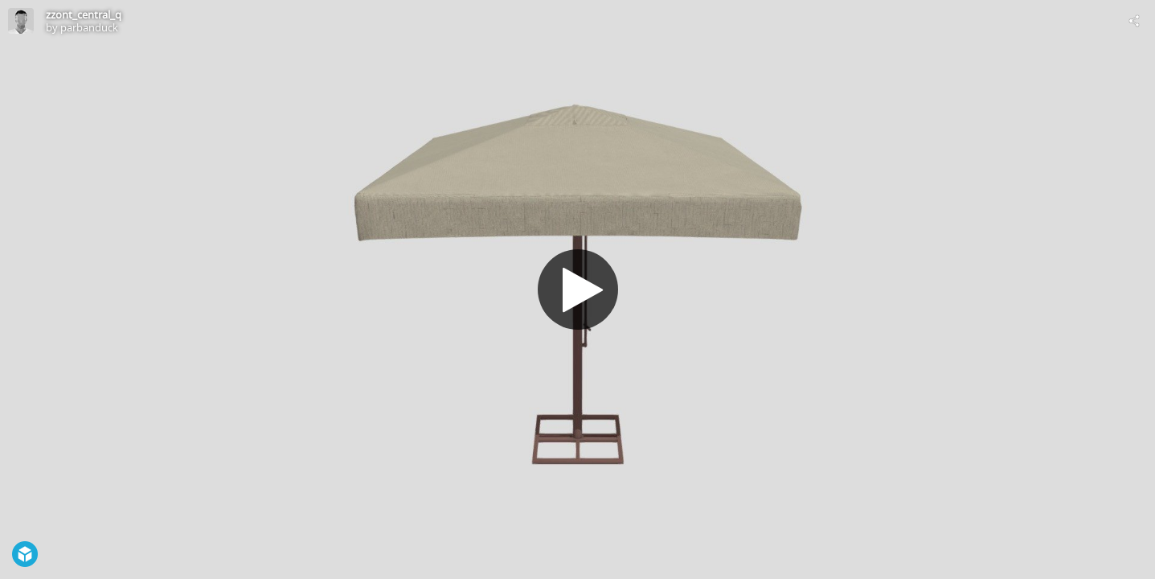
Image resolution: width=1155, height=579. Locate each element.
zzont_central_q (83, 14)
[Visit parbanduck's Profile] (21, 21)
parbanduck (89, 27)
